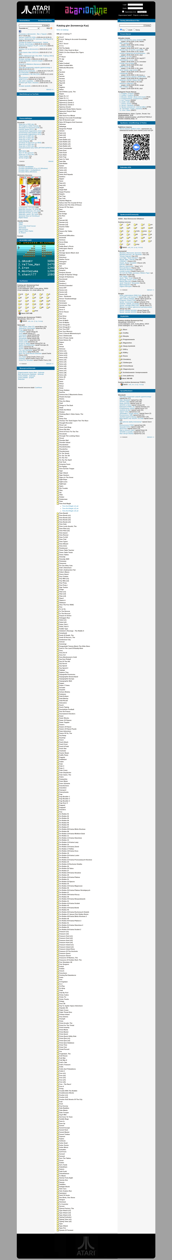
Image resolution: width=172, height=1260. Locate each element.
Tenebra (61, 281)
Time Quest (62, 533)
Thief (60, 403)
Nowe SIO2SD (125, 403)
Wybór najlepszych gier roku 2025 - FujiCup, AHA (36, 56)
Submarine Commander (27, 328)
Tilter (60, 495)
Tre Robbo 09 (63, 831)
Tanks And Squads (65, 174)
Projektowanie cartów (127, 408)
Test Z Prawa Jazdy (65, 338)
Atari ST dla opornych (26, 153)
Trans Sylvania (63, 783)
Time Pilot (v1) (63, 528)
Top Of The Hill (63, 661)
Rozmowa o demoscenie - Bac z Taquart (32, 34)
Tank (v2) (61, 135)
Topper (60, 683)
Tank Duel (61, 150)
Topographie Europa (65, 679)
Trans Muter (62, 781)
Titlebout (61, 602)
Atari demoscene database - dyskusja (31, 374)
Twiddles (61, 1184)
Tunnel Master (63, 1132)
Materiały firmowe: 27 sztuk (28, 212)
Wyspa (21, 347)
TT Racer (61, 57)
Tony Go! (61, 655)
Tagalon (61, 87)
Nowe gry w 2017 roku (26, 139)
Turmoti (61, 1156)
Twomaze (61, 1202)
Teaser (60, 229)
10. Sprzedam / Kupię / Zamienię (131, 108)
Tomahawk (62, 633)
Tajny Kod (61, 113)
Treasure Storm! (64, 955)
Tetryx (60, 386)
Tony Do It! (62, 652)
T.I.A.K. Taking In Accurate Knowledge (72, 39)
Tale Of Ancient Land (65, 120)
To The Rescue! (64, 613)
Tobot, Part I (62, 624)
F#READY (123, 261)
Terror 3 (61, 309)
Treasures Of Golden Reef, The (69, 960)
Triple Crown (63, 1010)
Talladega (61, 126)
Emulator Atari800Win (26, 167)
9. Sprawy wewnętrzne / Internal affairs (133, 107)
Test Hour (61, 318)
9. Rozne (123, 356)
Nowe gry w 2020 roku (26, 136)
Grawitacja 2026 (125, 46)
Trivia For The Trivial (65, 1025)
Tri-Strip (61, 988)
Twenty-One (62, 1180)
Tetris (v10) (62, 353)
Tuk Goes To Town (65, 1117)
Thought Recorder (64, 423)
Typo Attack (62, 1226)
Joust (21, 333)
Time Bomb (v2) (64, 517)
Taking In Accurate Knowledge (69, 118)
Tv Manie (61, 1176)
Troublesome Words (65, 1093)
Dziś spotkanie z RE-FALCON (29, 74)
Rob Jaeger (124, 276)
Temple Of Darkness (65, 277)
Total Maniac (62, 698)
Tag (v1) (61, 81)
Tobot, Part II (62, 626)
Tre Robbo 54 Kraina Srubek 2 (69, 929)
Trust (60, 1104)
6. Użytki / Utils (125, 102)
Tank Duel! (62, 152)
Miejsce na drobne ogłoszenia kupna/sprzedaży (136, 307)
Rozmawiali (122, 251)
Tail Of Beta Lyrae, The (66, 92)
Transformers (63, 786)
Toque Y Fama (63, 685)
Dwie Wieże (23, 352)
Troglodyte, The (64, 1054)
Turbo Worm (62, 1147)
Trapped (61, 805)
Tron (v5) (61, 1082)
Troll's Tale (62, 1062)
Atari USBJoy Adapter (127, 298)
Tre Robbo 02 (63, 816)
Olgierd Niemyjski (126, 286)
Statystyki (21, 379)
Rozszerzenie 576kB (127, 425)
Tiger (60, 471)
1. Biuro (123, 329)
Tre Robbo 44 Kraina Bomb (68, 908)
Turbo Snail (62, 1143)
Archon (21, 348)
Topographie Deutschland (67, 677)
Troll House (62, 1056)
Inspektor (22, 358)
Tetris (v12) (62, 357)
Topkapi (61, 670)
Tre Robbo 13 (63, 840)
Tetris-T (61, 379)
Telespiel (61, 264)
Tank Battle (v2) (64, 142)
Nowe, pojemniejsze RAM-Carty (130, 295)
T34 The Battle (63, 48)
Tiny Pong (62, 583)
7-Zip (35, 321)
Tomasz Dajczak (125, 256)
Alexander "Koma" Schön (128, 279)
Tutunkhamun (63, 1173)
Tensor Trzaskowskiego (66, 298)
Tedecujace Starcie (65, 248)
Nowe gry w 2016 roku (26, 144)
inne (35, 311)
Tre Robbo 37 (63, 892)
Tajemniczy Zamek (65, 100)
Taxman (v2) (62, 224)
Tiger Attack (62, 473)
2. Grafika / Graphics (127, 95)
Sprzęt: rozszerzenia (127, 302)
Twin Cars (61, 1189)
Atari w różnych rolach (127, 430)
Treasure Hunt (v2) (65, 938)
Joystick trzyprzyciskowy (128, 417)
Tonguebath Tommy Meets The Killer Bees (73, 646)
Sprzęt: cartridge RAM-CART (129, 305)
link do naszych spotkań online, (130, 129)
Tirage (60, 589)
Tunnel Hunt (62, 1130)
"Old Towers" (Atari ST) (27, 326)
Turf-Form (61, 1152)
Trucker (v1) (62, 1095)
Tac (59, 70)
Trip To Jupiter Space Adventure (70, 1006)
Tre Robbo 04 (63, 820)
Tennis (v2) (62, 292)
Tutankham (62, 1167)
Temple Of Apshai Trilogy (67, 274)
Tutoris (60, 1169)
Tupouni (61, 1136)
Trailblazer (62, 759)
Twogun (61, 1199)
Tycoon (61, 1206)
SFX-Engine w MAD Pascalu (28, 126)
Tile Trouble (62, 488)
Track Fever (62, 744)
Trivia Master (63, 1032)
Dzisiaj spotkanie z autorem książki (31, 61)
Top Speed (62, 666)
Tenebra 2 (61, 283)
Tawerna (61, 211)
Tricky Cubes (63, 995)
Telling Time (62, 268)
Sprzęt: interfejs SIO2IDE (128, 310)
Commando (23, 335)
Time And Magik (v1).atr (70, 506)
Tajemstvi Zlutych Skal (66, 111)
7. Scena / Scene (125, 103)
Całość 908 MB (125, 378)
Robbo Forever (24, 340)
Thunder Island (63, 442)
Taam (60, 61)
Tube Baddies (63, 1108)
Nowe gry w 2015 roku (26, 146)
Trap (59, 794)
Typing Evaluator (64, 1217)
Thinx (60, 416)
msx (144, 234)
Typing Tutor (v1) (64, 1219)
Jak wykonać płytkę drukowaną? (131, 422)
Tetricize (61, 349)
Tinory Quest (63, 574)
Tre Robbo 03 (63, 818)
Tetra (60, 344)
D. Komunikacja (126, 366)
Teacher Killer (63, 227)
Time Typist (62, 541)
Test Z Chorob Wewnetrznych (69, 333)
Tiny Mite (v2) (63, 581)
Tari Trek (61, 198)
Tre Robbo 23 (63, 862)
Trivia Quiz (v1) (63, 1038)
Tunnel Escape (63, 1128)
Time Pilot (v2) (63, 530)
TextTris (61, 392)
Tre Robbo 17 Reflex (65, 849)
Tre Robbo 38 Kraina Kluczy (68, 894)
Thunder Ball (63, 440)
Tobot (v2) (61, 622)
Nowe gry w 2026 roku (26, 124)
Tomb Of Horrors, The (66, 637)
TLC (59, 54)
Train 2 (60, 766)
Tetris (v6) (61, 368)
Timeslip (61, 557)
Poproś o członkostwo (140, 15)
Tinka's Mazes (63, 572)
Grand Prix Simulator (26, 360)
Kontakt (20, 236)
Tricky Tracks (63, 999)
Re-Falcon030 (24, 72)
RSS (49, 28)
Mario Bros (22, 336)
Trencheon (62, 973)
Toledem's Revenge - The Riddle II (70, 631)
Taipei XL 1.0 (62, 96)
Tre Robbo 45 (63, 910)
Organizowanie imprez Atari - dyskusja (31, 372)
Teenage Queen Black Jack (68, 253)
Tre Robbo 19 (63, 853)
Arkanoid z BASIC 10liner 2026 (130, 80)
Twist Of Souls (63, 1195)
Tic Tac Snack (63, 453)
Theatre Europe (64, 397)
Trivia (60, 1021)
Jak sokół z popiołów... (26, 81)
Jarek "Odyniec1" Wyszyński (129, 283)
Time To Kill (62, 537)
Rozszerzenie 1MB (126, 415)
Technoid (61, 237)
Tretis (60, 977)
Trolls (60, 1067)
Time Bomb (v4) (64, 522)
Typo (60, 1224)
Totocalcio (62, 703)
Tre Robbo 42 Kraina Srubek (68, 903)
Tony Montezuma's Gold (67, 657)
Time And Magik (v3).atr (70, 511)
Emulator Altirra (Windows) (28, 172)
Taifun (60, 89)
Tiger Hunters (63, 475)
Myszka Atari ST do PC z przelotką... (132, 50)
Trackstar (61, 751)
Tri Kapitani (62, 982)
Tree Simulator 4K (64, 962)
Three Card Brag (64, 427)
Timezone (61, 563)
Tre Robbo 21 (63, 857)
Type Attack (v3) (64, 1215)
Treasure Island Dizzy (66, 949)
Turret (60, 1160)
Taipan (60, 94)
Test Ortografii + (64, 327)
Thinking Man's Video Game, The (70, 414)
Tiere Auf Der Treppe (65, 468)
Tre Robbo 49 (63, 918)
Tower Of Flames (64, 720)
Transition (62, 788)
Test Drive (61, 316)
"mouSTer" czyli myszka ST (129, 297)
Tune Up (61, 1123)
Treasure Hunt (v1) (65, 936)
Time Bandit (62, 513)
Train (60, 764)
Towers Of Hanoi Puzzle (67, 729)
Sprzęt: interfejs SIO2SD (128, 312)
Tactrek (61, 76)
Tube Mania (62, 1110)
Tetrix (60, 381)
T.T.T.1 (60, 46)
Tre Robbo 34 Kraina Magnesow (69, 886)
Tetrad (60, 346)
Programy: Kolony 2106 (128, 300)
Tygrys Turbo (124, 412)
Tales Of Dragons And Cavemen (69, 122)
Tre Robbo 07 (63, 827)
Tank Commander (64, 148)
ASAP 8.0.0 (23, 79)
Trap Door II (62, 803)
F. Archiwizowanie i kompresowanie (133, 372)
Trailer (60, 761)
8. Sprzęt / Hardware (127, 105)
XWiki (21, 224)
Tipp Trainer (62, 587)
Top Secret (62, 663)
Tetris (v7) (61, 370)
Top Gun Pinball (64, 659)
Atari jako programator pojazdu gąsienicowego (35, 67)
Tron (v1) (61, 1073)
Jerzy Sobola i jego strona (128, 70)
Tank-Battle (62, 163)
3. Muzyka (124, 336)
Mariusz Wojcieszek (126, 266)
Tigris (60, 486)
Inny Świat (22, 357)
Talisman (61, 124)
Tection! (61, 244)
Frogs (21, 330)
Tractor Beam (63, 753)
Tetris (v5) (61, 366)
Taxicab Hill (62, 220)
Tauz (60, 209)
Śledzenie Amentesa (127, 269)
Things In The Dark (65, 405)
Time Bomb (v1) (64, 515)
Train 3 (60, 768)
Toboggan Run (63, 618)
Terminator (62, 303)
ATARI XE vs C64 (126, 56)
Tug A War (62, 1114)
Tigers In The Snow (65, 477)
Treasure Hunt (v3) (65, 940)
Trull (59, 1101)
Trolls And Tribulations (66, 1069)
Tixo (59, 607)
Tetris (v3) (61, 362)
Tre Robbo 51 (63, 923)
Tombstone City (64, 639)
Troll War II (62, 1060)
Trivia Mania (62, 1030)
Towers (61, 724)
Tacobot (61, 72)
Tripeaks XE (62, 1008)
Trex (59, 979)
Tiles (60, 490)
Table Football (63, 63)
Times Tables (63, 555)
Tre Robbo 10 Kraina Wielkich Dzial (71, 833)
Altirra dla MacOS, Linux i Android (131, 40)
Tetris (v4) (61, 364)
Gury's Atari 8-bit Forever (27, 226)
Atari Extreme (23, 77)
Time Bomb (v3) (64, 520)
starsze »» (49, 89)
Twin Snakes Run (64, 1191)
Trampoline (62, 779)
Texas (60, 388)
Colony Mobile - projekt (26, 377)
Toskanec (61, 694)
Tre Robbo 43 (63, 905)
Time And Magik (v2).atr (70, 508)
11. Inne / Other (125, 110)
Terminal (61, 301)
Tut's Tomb (62, 1165)
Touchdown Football (65, 709)
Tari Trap (61, 196)
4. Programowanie (127, 339)
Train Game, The (64, 775)
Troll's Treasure (64, 1064)
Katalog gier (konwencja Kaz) (28, 285)
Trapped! (61, 807)
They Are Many (63, 401)
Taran (60, 181)
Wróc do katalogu (63, 30)
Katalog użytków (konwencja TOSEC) (131, 382)
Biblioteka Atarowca (24, 175)
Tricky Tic (61, 997)
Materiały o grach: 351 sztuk (28, 214)
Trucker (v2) (62, 1097)
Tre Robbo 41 (63, 901)
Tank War (61, 161)
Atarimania (22, 227)
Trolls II (61, 1071)
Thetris (60, 399)
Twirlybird (61, 1193)
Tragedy (61, 757)
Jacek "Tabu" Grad (126, 278)
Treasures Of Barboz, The (67, 958)
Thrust (60, 438)
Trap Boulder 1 (63, 796)
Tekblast (61, 255)
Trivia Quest (62, 1034)
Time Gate (62, 524)
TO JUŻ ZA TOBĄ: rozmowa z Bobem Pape (134, 273)
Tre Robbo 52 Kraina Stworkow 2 (70, 925)
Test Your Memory (64, 331)
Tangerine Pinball (64, 129)
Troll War (61, 1058)
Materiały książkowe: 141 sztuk (29, 211)
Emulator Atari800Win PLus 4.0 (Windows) (33, 168)
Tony (60, 650)
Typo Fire (61, 1228)
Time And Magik (64, 503)
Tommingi (61, 644)
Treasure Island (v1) (65, 945)
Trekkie (61, 968)
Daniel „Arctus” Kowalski (128, 263)
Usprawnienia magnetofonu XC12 (30, 131)
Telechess (61, 257)
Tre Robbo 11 (63, 836)
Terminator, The (64, 305)
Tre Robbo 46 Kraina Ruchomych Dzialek (73, 912)
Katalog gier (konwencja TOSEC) (29, 317)
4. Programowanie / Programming (131, 98)
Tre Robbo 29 (63, 875)
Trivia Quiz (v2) (63, 1040)
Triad (60, 990)
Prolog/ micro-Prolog (127, 63)
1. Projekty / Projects (127, 93)
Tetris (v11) (62, 355)
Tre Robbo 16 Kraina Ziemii (68, 846)
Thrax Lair (62, 425)
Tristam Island (63, 1014)
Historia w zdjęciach (126, 83)
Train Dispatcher (64, 772)
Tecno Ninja (62, 242)
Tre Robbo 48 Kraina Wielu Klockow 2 (72, 916)
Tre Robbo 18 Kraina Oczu (67, 851)
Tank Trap (61, 157)
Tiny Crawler (62, 576)
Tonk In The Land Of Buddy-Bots (70, 648)
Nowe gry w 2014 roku (26, 154)
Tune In (61, 1121)
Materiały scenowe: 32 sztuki (29, 209)
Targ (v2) (61, 185)
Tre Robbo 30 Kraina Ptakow (68, 877)
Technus (61, 240)
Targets (61, 194)
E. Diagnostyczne (126, 369)
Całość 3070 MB (25, 313)
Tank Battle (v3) (64, 144)
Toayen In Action (64, 615)
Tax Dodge (62, 214)
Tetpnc (60, 342)
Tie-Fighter (62, 466)
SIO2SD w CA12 (125, 405)
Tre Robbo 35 (63, 888)
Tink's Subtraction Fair (66, 570)
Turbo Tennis (63, 1145)
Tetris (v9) (61, 375)
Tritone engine (24, 156)
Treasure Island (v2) (65, 947)
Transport (61, 790)
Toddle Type (62, 629)
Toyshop (61, 738)
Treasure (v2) (63, 934)
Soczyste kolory (125, 427)
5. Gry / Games (125, 100)
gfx (150, 228)
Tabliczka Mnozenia (65, 67)
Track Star (62, 748)
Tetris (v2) (61, 360)
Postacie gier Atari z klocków (28, 82)
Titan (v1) (61, 592)
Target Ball (62, 189)
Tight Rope (62, 479)
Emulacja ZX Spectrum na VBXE (30, 143)
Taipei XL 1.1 (62, 98)
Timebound (62, 548)
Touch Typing (63, 707)
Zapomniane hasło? (125, 15)
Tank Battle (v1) (64, 139)
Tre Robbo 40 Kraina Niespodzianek (71, 899)
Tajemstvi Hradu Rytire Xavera (69, 109)
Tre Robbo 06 (63, 825)
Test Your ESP (63, 329)
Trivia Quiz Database (65, 1043)
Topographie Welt (64, 681)
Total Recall (62, 700)
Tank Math (62, 155)
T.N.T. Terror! (62, 43)
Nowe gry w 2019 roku (26, 137)
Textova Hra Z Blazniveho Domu (70, 394)
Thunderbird (62, 445)
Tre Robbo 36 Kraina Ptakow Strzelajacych (73, 890)
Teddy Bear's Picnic (65, 246)
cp (150, 224)
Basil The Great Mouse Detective (30, 353)
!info (137, 231)
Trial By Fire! (63, 992)
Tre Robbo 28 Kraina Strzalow (69, 873)
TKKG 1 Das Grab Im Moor (68, 50)
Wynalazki (122, 395)
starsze (50, 161)
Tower (60, 716)
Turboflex (61, 1149)
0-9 (20, 294)
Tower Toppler (63, 722)
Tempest (61, 270)
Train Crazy (62, 770)
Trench (60, 971)
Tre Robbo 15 (63, 844)
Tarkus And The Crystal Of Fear (69, 203)
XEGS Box (123, 428)
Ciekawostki (124, 73)
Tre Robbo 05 (63, 823)
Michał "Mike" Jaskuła (127, 259)
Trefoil (60, 966)
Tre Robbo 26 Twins (65, 868)
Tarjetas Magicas (64, 200)
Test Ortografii (63, 325)
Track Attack (62, 742)
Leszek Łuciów (125, 271)
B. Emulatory (125, 359)
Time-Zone (62, 546)
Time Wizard (62, 544)
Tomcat (61, 642)
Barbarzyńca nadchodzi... (27, 71)
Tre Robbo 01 (63, 814)
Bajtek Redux (23, 217)
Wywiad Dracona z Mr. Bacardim (131, 254)
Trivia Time (62, 1045)
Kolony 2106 (23, 342)
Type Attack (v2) (64, 1213)
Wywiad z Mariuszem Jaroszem (130, 253)
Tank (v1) (61, 133)
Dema (138, 30)
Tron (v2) (61, 1075)
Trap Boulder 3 (63, 801)
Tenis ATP (61, 288)
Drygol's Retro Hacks (26, 231)
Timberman (62, 499)
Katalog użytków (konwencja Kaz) (130, 320)
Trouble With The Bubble (67, 1091)
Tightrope (61, 484)
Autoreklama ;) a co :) (127, 60)
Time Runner (63, 535)
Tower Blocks (63, 718)
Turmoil (61, 1154)
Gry (123, 30)
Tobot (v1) (61, 620)
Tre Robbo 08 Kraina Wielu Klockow (71, 829)
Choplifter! (22, 331)
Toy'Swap (61, 735)
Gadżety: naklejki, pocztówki (129, 304)
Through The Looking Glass (68, 436)
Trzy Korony (62, 1106)
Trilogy (60, 1001)
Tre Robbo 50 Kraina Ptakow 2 (69, 921)
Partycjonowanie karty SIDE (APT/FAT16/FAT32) (35, 148)
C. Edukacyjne (125, 362)
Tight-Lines (62, 482)
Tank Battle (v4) (64, 146)
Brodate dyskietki (25, 86)
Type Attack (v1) (64, 1210)
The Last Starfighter (25, 350)
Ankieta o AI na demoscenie (28, 49)
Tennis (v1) (62, 290)
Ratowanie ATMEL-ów (127, 407)
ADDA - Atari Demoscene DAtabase (131, 219)
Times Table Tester (65, 552)
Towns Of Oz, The (64, 733)
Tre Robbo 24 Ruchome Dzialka (69, 864)
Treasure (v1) (63, 931)
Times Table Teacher (65, 550)
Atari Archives (23, 229)
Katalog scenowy (124, 222)
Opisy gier (21, 325)
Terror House (63, 312)
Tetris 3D (61, 377)
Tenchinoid (62, 279)
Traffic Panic (62, 755)
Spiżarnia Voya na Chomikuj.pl (29, 216)
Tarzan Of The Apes (65, 207)
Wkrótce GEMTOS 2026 (27, 37)
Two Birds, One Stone (66, 1197)
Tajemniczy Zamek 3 (65, 105)
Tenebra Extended (64, 285)
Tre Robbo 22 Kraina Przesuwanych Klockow (74, 860)
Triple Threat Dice (64, 1012)
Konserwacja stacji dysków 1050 (30, 132)
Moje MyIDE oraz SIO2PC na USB (131, 418)
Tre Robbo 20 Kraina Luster (68, 855)
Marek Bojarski (125, 285)
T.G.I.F (60, 37)
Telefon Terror (63, 259)
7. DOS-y (123, 349)
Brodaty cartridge (25, 59)
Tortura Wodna (63, 692)
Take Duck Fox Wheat (66, 115)
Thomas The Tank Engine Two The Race (72, 420)
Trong (60, 1088)
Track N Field (63, 746)
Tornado (61, 687)
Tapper (60, 179)
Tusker (60, 1162)
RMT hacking (124, 43)
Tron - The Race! (64, 1084)
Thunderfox (62, 449)
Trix (59, 1051)
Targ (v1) (61, 183)
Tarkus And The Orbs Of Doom (69, 205)
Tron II (60, 1086)
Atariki (21, 222)
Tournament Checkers (66, 714)
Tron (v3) (61, 1077)
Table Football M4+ (65, 65)
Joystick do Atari (125, 410)
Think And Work (64, 410)
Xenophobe (23, 338)
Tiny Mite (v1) (63, 578)
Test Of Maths (63, 322)
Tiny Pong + (62, 585)
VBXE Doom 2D (125, 67)
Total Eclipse (63, 696)
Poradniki (20, 122)
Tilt (59, 492)
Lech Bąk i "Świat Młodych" (129, 258)
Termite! (61, 307)
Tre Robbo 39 (63, 897)
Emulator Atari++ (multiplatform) (29, 170)
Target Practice (63, 192)
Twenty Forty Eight (65, 1178)
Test (59, 314)
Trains (60, 777)
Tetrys (60, 383)
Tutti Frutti (62, 1171)
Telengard (61, 261)
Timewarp (61, 561)
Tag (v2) (61, 83)
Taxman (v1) (62, 222)
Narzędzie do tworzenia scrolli (29, 127)
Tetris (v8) (61, 373)
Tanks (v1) (62, 168)
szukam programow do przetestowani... (133, 53)
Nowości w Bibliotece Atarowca (29, 64)
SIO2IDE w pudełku (126, 432)
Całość (23, 321)
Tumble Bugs (63, 1119)
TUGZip (40, 321)
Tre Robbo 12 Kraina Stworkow (69, 838)
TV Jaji (60, 59)
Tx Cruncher (62, 1204)
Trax (59, 812)
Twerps (61, 1182)
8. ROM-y (123, 352)
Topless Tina (62, 672)
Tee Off (60, 251)
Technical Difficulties (65, 235)
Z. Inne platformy (126, 375)
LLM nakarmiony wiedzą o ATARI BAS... (133, 77)
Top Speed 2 (62, 668)
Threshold (62, 434)
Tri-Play (61, 986)
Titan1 (60, 598)
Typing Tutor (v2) (64, 1221)
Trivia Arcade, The (64, 1023)
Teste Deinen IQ (64, 340)
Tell (59, 266)
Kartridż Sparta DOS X (26, 129)
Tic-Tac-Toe (62, 458)
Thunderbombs (63, 447)
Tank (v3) (61, 137)
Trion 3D (61, 1003)
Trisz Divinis (62, 1017)
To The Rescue (63, 611)
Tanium (61, 131)
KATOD (122, 264)
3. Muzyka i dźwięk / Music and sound (133, 97)
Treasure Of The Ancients (67, 951)
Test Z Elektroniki (64, 336)
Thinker (61, 412)
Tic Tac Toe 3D (63, 455)
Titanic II (61, 600)
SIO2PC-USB (124, 401)
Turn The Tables (64, 1158)
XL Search (22, 233)
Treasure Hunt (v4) (65, 942)
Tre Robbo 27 (63, 870)
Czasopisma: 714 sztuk (27, 207)
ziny (136, 244)
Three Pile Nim (63, 429)
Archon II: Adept (24, 343)
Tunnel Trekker (63, 1134)
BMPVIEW (22, 151)
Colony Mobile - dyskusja (26, 376)
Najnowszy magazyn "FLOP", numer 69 (32, 46)
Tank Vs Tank (63, 159)
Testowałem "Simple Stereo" (129, 413)
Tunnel (60, 1125)
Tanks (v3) (62, 172)
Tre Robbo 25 (63, 866)
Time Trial (61, 539)
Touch (60, 705)
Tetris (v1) (61, 351)
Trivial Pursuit (63, 1049)
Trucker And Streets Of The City (69, 1099)
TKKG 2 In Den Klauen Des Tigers (70, 52)
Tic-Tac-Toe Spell (64, 460)
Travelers (61, 809)
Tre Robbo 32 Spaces (66, 881)
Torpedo (61, 690)
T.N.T (60, 41)
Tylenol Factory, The (65, 1208)
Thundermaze (63, 451)
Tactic (60, 74)
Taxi (59, 218)
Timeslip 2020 (63, 559)
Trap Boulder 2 (63, 799)
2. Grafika (123, 333)
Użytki (130, 30)
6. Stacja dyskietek (127, 346)
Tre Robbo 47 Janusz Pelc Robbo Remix (73, 914)
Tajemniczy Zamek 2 (65, 102)
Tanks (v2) (62, 170)
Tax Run (61, 216)
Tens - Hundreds (64, 296)
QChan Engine (24, 158)
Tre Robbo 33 (63, 883)
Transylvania (63, 792)
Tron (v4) (61, 1080)
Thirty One (62, 418)
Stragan (121, 293)
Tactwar (61, 78)
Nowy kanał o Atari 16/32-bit (28, 52)
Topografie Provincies (66, 674)
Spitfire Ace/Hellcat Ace (27, 345)
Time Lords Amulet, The (67, 526)
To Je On (61, 609)
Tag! (59, 85)
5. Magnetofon (125, 343)
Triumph (61, 1019)
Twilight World (63, 1186)
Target (60, 187)
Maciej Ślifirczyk (125, 281)
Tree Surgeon (63, 964)
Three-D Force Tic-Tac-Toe (68, 431)
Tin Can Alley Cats (65, 565)
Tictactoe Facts (63, 464)
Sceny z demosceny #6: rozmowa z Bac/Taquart (35, 39)
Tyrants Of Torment (65, 1230)
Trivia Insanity (63, 1027)
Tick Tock (61, 462)
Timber (60, 497)
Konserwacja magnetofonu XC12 (30, 134)
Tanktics (61, 176)
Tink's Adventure (64, 568)
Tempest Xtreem (64, 272)
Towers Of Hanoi (64, 727)
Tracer (60, 740)
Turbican (61, 1141)
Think (60, 407)
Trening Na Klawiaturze (66, 975)
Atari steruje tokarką (126, 433)
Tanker (60, 166)
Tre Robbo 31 (63, 879)
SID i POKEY (124, 87)
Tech (60, 233)
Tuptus (60, 1139)
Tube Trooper (63, 1112)
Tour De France (63, 711)
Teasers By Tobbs (64, 231)
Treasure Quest (63, 953)
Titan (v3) (61, 596)
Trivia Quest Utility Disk (66, 1036)
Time (60, 501)
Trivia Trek (62, 1047)
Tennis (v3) (62, 294)
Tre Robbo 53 (63, 927)
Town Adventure (64, 731)
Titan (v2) (61, 594)
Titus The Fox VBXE (65, 605)
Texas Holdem (63, 390)
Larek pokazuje (24, 141)
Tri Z (59, 984)
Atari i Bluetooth (125, 400)
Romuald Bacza (125, 268)
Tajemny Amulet (64, 107)
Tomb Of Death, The (65, 635)
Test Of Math (62, 320)
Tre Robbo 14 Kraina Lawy (68, 842)
